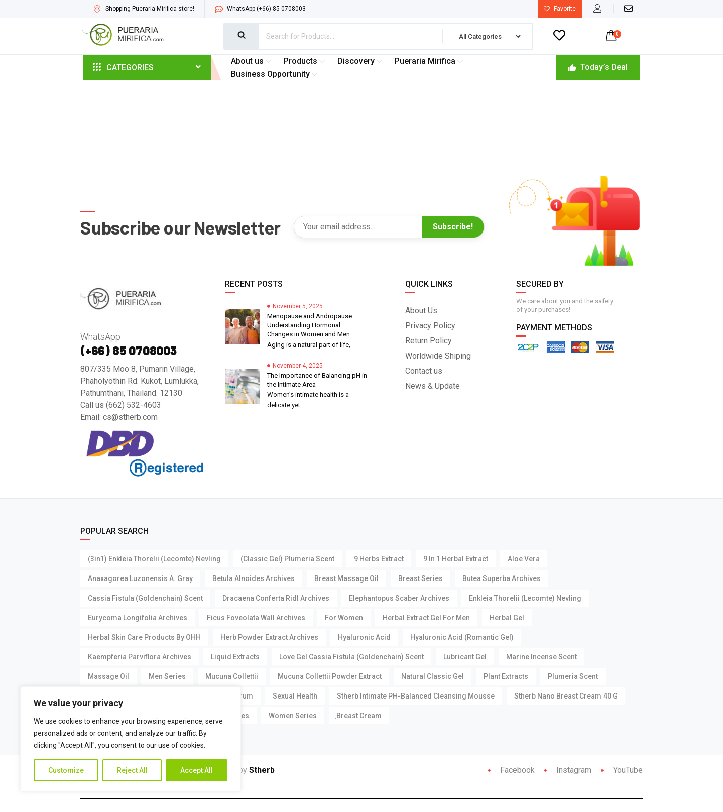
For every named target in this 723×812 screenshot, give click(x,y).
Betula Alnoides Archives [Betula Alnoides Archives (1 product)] (253, 579)
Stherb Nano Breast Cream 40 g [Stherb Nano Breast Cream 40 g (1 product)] (566, 696)
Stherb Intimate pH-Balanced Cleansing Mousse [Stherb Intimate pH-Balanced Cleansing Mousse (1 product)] (416, 696)
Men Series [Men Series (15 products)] (167, 677)
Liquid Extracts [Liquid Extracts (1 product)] (235, 657)
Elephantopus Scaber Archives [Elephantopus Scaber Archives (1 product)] (399, 599)
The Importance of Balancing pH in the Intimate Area (317, 380)
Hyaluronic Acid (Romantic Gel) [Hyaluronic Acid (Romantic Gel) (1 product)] (462, 638)
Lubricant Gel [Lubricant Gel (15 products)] (465, 657)
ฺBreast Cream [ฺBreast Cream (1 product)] (359, 716)
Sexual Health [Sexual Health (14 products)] (295, 696)
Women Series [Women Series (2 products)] (293, 716)
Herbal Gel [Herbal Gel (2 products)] (507, 618)
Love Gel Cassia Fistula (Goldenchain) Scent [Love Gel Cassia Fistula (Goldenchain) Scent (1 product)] (351, 657)
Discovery (361, 61)
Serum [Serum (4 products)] (242, 696)
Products (305, 61)
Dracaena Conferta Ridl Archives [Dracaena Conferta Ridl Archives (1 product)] (275, 599)
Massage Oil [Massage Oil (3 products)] (108, 677)
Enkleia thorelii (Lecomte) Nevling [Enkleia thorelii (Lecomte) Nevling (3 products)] (525, 599)
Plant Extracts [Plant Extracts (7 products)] (506, 677)
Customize (66, 770)
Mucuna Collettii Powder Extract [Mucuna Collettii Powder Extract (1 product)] (330, 677)
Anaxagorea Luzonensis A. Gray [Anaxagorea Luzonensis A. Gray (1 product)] (140, 579)
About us (252, 61)
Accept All (196, 770)
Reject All (132, 770)
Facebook (511, 770)
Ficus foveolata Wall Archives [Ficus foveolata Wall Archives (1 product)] (256, 618)
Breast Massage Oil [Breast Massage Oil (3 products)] (346, 579)
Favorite (560, 8)
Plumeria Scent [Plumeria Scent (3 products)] (573, 677)
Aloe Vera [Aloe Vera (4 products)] (524, 559)
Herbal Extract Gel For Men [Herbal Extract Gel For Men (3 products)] (426, 618)
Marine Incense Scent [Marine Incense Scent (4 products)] (541, 657)
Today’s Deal (598, 67)
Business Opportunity (275, 74)
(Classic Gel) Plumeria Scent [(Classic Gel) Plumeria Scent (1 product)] (287, 559)
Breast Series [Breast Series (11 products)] (420, 579)
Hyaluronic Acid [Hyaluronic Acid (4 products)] (364, 638)
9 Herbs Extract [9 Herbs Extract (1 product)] (379, 559)
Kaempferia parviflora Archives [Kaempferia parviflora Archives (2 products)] (139, 657)
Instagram (567, 770)
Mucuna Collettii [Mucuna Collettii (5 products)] (231, 677)
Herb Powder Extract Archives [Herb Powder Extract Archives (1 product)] (269, 638)
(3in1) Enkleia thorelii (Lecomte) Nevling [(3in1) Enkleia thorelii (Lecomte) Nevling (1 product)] (154, 559)
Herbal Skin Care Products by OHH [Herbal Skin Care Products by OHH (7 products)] (144, 638)
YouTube (622, 770)
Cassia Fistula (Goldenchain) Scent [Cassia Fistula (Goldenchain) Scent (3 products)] (145, 599)
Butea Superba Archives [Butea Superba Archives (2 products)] (501, 579)
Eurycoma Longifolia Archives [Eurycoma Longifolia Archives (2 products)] (137, 618)
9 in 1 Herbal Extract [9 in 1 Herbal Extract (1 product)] (455, 559)
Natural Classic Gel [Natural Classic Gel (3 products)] (432, 677)
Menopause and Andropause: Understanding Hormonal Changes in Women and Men (310, 325)
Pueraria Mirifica (430, 61)
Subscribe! (453, 227)
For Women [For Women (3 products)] (344, 618)
